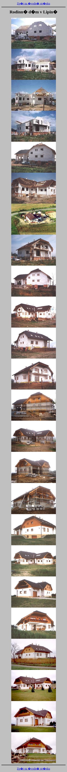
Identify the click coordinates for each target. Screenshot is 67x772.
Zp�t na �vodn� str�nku (33, 3)
